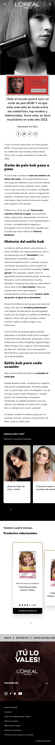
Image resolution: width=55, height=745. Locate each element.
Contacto (7, 712)
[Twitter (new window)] (15, 693)
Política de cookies (11, 721)
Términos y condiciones (12, 730)
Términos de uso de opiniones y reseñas (18, 735)
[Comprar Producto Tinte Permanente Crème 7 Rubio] (27, 611)
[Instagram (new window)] (6, 693)
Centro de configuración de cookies (17, 716)
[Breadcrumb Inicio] (7, 638)
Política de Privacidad (12, 725)
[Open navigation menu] (50, 4)
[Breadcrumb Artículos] (22, 638)
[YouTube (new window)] (20, 693)
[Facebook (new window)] (10, 693)
